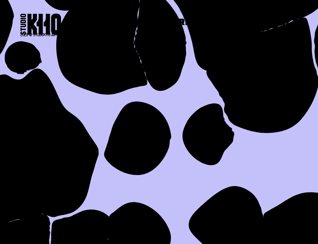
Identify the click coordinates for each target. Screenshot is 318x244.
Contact (275, 23)
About (131, 23)
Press (222, 23)
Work (177, 23)
